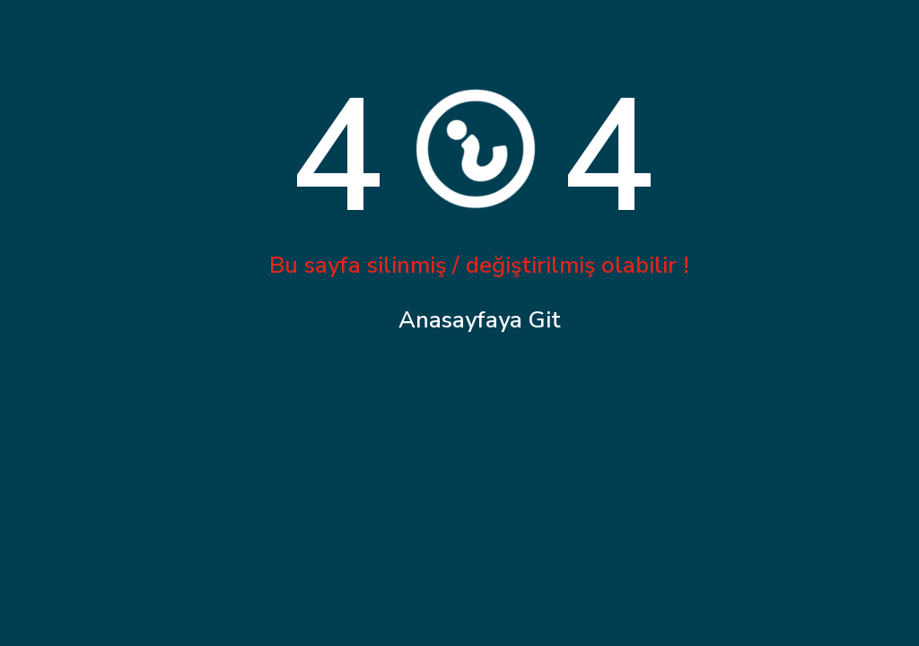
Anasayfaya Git (479, 320)
